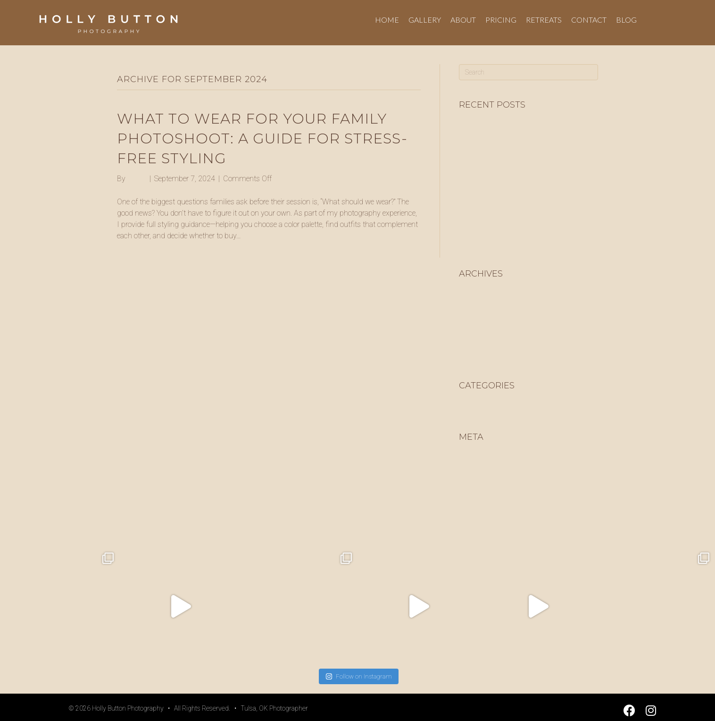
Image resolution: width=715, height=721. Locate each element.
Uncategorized (481, 406)
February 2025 (482, 324)
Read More (133, 251)
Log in (468, 457)
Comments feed (485, 488)
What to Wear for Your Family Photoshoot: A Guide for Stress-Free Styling (262, 138)
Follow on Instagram (358, 676)
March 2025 (478, 309)
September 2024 (485, 355)
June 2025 (476, 294)
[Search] (528, 72)
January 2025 (481, 339)
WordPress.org (482, 503)
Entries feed (477, 473)
